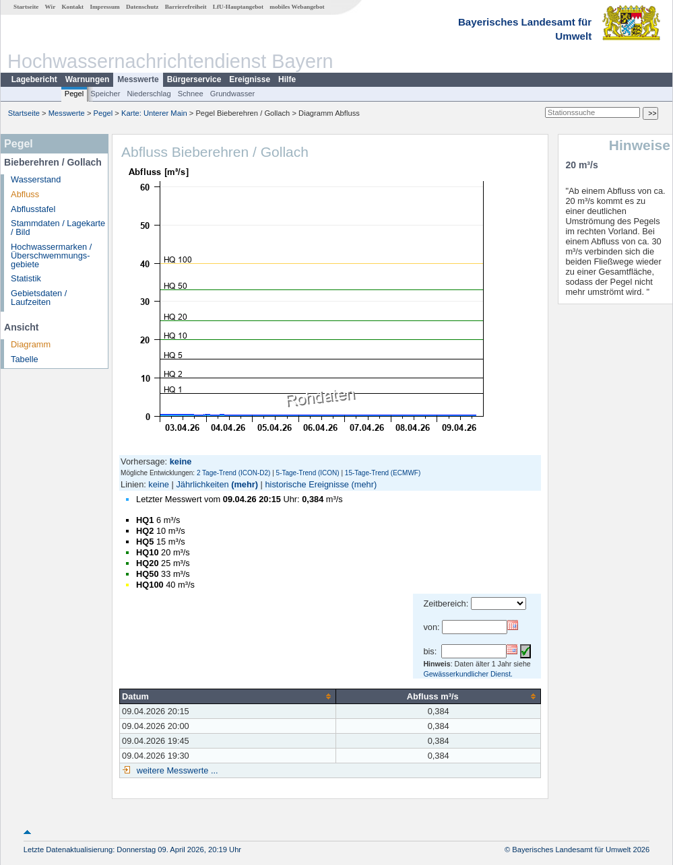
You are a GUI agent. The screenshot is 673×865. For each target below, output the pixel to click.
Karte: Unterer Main (154, 113)
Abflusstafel (33, 209)
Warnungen (87, 79)
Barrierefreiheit (186, 6)
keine (158, 484)
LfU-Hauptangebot (238, 6)
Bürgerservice (194, 79)
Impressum (104, 6)
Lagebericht (34, 79)
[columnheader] (228, 696)
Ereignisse (249, 79)
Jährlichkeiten (202, 484)
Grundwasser (232, 94)
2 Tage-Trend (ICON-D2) (233, 473)
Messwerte (137, 79)
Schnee (190, 94)
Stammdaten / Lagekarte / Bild (58, 227)
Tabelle (24, 359)
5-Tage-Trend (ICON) (308, 473)
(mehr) (244, 484)
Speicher (105, 94)
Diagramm (31, 344)
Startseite (25, 6)
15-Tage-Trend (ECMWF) (382, 473)
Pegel (74, 94)
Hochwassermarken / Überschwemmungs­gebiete (51, 255)
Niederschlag (148, 94)
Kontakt (72, 6)
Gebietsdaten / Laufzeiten (39, 297)
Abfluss (25, 194)
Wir (50, 6)
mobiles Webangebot (296, 6)
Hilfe (287, 79)
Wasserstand (36, 179)
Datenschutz (142, 6)
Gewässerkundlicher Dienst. (468, 674)
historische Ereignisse (306, 484)
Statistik (26, 278)
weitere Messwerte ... (176, 770)
